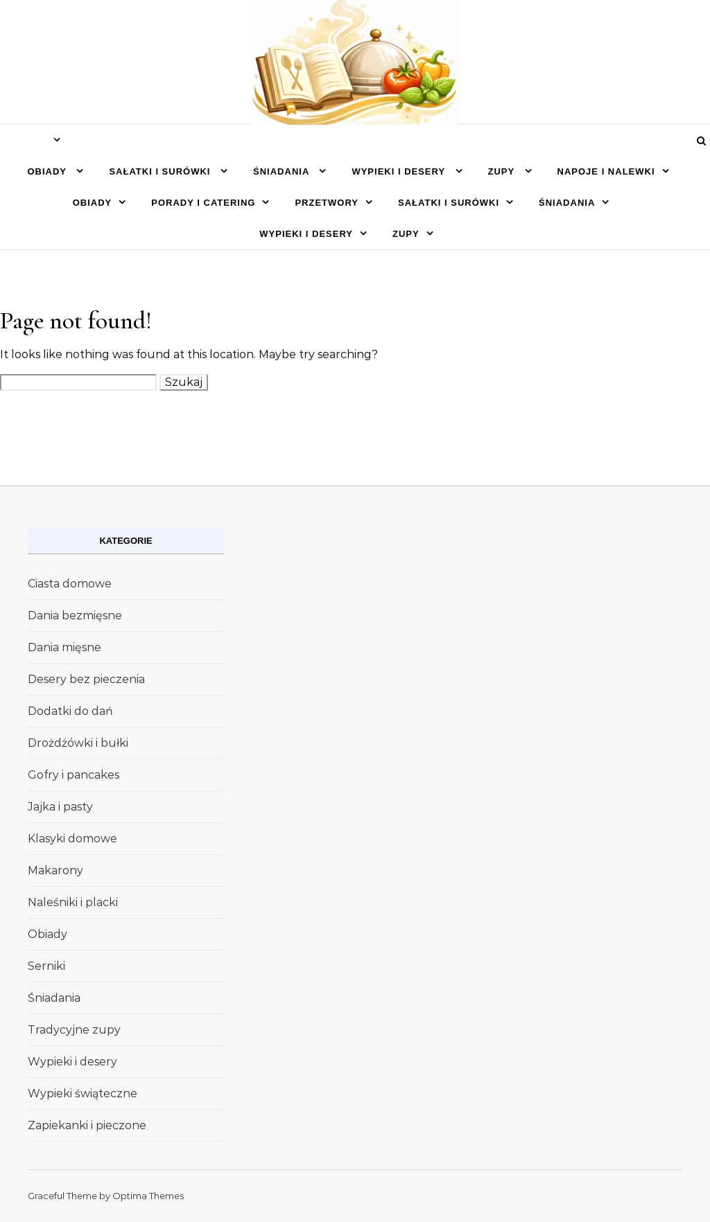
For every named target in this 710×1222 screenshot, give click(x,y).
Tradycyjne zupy (74, 1029)
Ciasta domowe (70, 583)
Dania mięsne (64, 647)
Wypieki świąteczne (82, 1093)
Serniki (46, 966)
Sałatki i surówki (161, 171)
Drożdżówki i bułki (78, 743)
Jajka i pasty (60, 806)
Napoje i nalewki (606, 171)
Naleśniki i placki (73, 902)
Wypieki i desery (400, 171)
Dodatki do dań (70, 711)
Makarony (55, 870)
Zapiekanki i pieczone (87, 1125)
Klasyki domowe (72, 838)
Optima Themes (148, 1195)
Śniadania (282, 171)
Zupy (503, 171)
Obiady (48, 171)
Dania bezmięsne (75, 615)
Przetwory (326, 202)
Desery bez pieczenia (86, 679)
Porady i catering (203, 202)
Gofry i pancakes (73, 774)
